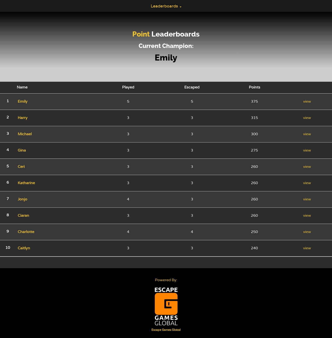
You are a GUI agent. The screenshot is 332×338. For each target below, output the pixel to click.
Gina (22, 150)
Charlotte (26, 231)
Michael (25, 134)
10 (7, 247)
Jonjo (22, 199)
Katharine (26, 182)
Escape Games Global (166, 330)
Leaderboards (166, 6)
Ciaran (23, 215)
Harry (22, 117)
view (307, 101)
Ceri (21, 166)
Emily (166, 58)
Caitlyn (24, 248)
